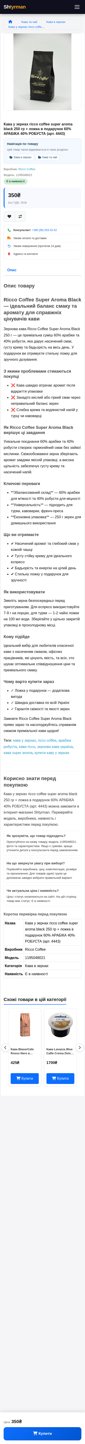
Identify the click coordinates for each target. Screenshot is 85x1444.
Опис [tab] (12, 270)
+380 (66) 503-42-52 (44, 230)
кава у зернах (24, 740)
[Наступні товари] (79, 1048)
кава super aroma (18, 753)
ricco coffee (47, 740)
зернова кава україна (55, 747)
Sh (15, 7)
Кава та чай (29, 22)
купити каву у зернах (52, 753)
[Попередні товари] (5, 1048)
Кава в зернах (55, 22)
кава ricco (27, 747)
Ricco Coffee (26, 169)
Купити (42, 1433)
